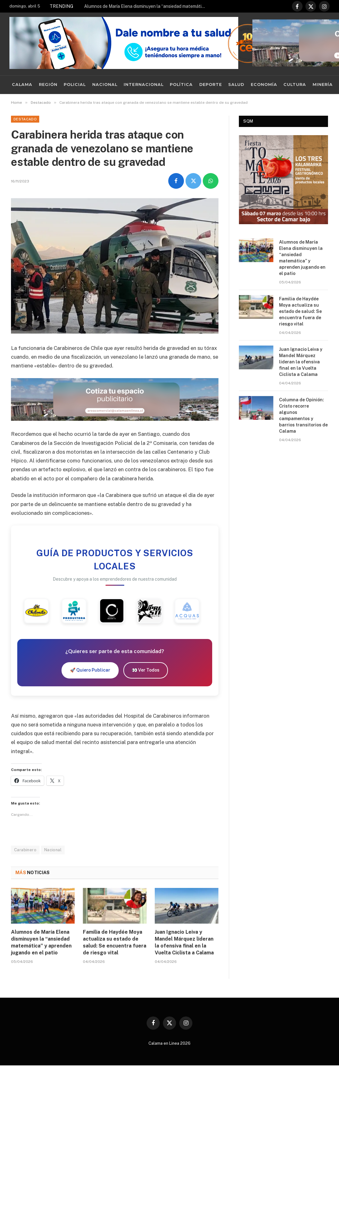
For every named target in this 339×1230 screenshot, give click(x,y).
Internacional (143, 84)
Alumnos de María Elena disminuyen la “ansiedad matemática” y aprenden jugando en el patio (147, 6)
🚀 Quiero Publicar (90, 670)
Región (48, 84)
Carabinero (25, 849)
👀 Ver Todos (145, 670)
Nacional (104, 84)
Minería (323, 84)
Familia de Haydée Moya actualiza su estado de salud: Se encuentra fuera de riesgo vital (114, 942)
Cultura (294, 84)
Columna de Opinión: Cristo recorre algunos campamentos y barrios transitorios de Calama (303, 415)
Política (181, 84)
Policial (75, 84)
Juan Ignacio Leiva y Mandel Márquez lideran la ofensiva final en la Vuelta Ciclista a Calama (184, 942)
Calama (22, 84)
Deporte (210, 84)
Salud (236, 84)
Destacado (25, 119)
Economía (264, 84)
